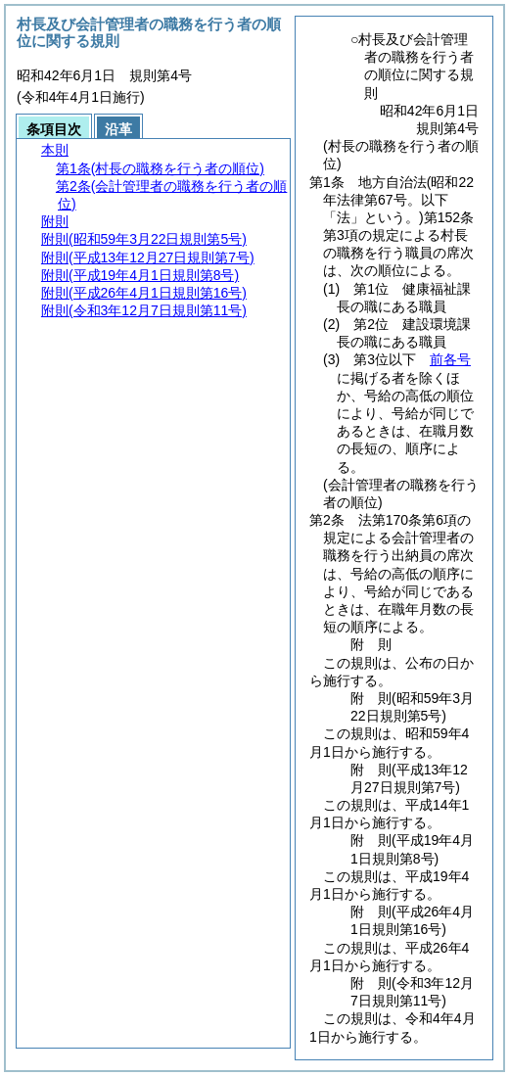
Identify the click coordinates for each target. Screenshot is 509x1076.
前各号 (450, 359)
